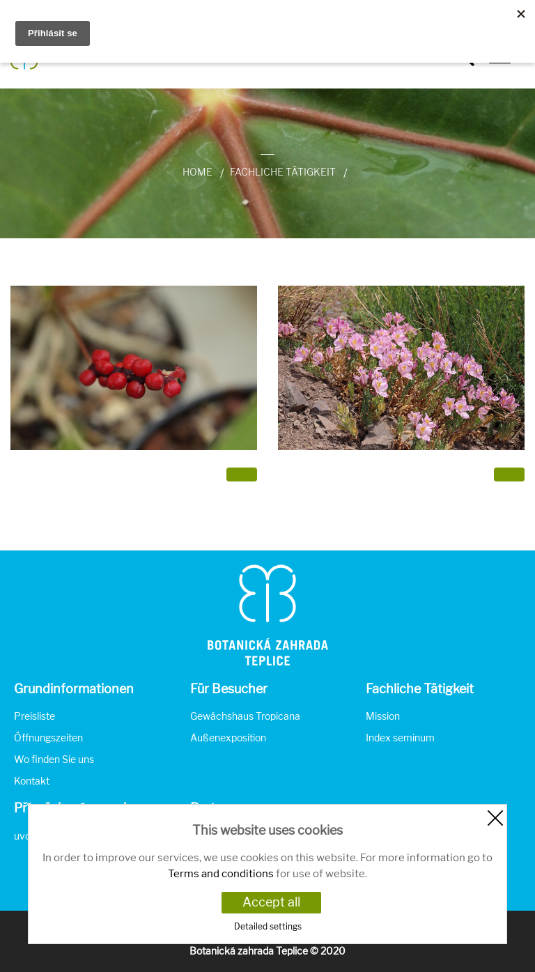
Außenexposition (228, 737)
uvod (25, 836)
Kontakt (31, 781)
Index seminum (400, 737)
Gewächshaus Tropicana (245, 716)
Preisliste (34, 716)
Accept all (271, 902)
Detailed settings (268, 926)
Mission (383, 716)
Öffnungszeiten (48, 737)
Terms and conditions (221, 873)
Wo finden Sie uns (54, 759)
